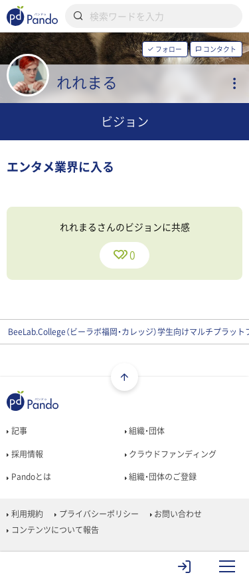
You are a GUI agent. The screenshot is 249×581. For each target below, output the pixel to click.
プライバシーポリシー (96, 514)
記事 (17, 431)
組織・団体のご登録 (161, 477)
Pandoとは (28, 477)
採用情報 (24, 454)
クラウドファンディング (170, 454)
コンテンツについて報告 (52, 530)
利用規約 (24, 514)
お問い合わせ (176, 514)
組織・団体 (145, 431)
